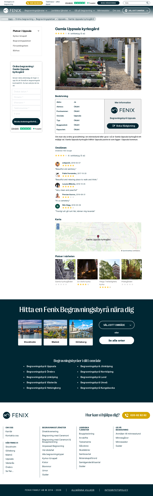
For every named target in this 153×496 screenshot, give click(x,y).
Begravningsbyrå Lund (93, 377)
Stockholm (11, 446)
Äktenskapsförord (88, 458)
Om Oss (9, 427)
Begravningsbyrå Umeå (94, 382)
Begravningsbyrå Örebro (41, 371)
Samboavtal (85, 454)
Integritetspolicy (116, 490)
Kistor (45, 462)
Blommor (46, 466)
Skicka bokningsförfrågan (27, 121)
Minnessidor (122, 442)
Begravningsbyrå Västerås (42, 382)
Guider (45, 474)
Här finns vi (12, 443)
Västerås (10, 463)
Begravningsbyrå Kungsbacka (98, 387)
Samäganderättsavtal (89, 462)
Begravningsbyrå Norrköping (97, 371)
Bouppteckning (86, 433)
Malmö (9, 455)
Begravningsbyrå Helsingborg (44, 387)
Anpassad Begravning (53, 446)
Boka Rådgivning (125, 125)
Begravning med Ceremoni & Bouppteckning (56, 440)
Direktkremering (50, 431)
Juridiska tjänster (84, 428)
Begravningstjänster (54, 427)
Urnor (45, 470)
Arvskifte (83, 438)
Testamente (85, 442)
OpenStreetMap (127, 251)
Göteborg (10, 450)
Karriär (9, 431)
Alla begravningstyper (53, 454)
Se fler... (10, 471)
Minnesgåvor (122, 438)
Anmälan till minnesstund (128, 433)
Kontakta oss (12, 435)
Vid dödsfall (48, 450)
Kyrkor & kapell (49, 458)
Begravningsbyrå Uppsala (122, 118)
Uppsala (77, 116)
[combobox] (136, 10)
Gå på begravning (122, 428)
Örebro (9, 467)
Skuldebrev (84, 450)
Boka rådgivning (108, 3)
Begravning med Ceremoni (55, 435)
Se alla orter (117, 340)
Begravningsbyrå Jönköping (97, 366)
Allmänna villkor (83, 490)
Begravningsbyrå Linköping (42, 377)
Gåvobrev (84, 446)
